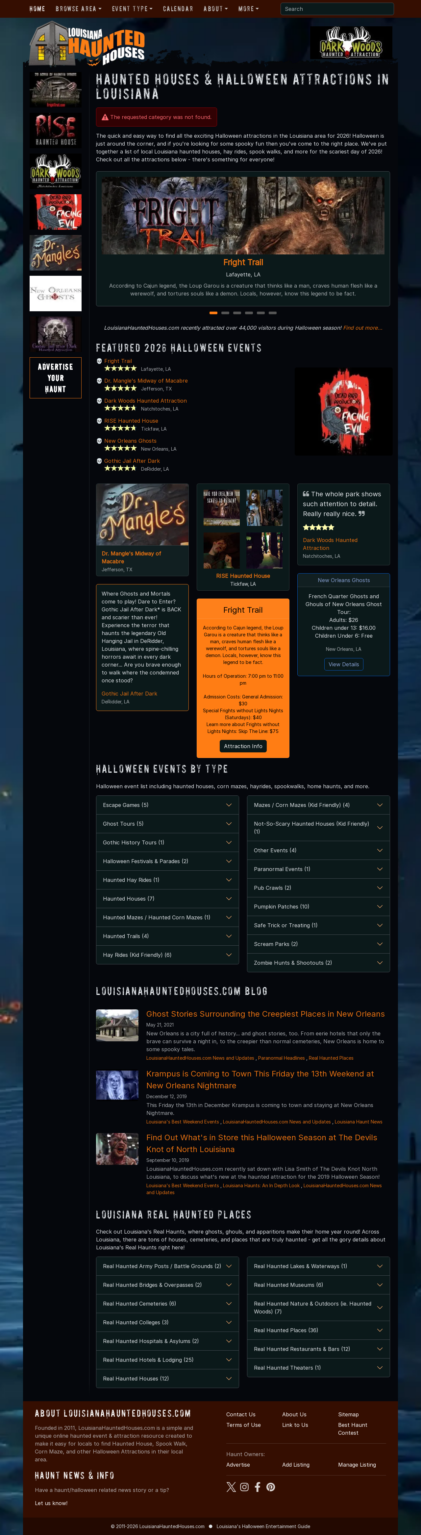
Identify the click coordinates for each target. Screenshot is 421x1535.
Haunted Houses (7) (129, 898)
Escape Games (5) (126, 805)
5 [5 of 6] (260, 313)
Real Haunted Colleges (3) (136, 1322)
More (246, 8)
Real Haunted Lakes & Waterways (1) (300, 1266)
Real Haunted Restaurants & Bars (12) (302, 1349)
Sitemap (348, 1414)
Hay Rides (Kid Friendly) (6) (137, 955)
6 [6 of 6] (272, 313)
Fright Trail (243, 262)
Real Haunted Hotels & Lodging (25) (148, 1360)
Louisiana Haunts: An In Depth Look (261, 1185)
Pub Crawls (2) (272, 888)
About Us (294, 1414)
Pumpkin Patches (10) (282, 906)
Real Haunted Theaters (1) (287, 1367)
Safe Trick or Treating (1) (286, 925)
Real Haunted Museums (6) (288, 1285)
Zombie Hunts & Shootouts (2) (293, 962)
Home (37, 8)
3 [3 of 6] (237, 313)
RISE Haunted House (131, 420)
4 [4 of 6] (249, 313)
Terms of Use (243, 1425)
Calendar (178, 8)
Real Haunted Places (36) (286, 1330)
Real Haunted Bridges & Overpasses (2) (152, 1285)
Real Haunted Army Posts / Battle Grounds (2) (162, 1266)
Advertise (238, 1464)
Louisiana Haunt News (359, 1121)
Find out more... (363, 327)
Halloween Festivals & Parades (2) (145, 861)
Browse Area (76, 8)
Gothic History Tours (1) (133, 842)
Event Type (130, 8)
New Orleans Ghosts (130, 440)
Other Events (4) (275, 850)
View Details (344, 664)
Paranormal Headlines (281, 1058)
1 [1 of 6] (213, 313)
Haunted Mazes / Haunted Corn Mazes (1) (156, 917)
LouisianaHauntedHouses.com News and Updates (200, 1058)
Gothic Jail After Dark (132, 461)
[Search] (337, 9)
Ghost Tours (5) (123, 823)
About (213, 8)
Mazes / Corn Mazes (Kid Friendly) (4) (302, 805)
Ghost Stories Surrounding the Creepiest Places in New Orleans (265, 1014)
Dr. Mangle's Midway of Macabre (146, 380)
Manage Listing (357, 1464)
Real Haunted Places (331, 1058)
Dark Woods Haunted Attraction (145, 400)
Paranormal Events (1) (282, 869)
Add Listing (296, 1464)
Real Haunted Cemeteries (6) (139, 1303)
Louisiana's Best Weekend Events (182, 1121)
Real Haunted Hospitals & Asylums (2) (151, 1341)
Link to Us (295, 1425)
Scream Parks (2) (276, 944)
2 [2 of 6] (225, 313)
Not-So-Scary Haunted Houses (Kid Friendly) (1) (311, 827)
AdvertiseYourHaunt (55, 377)
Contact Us (241, 1414)
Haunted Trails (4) (126, 936)
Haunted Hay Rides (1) (131, 880)
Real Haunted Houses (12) (136, 1378)
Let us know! (51, 1503)
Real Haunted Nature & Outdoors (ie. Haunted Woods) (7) (312, 1307)
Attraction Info (243, 746)
